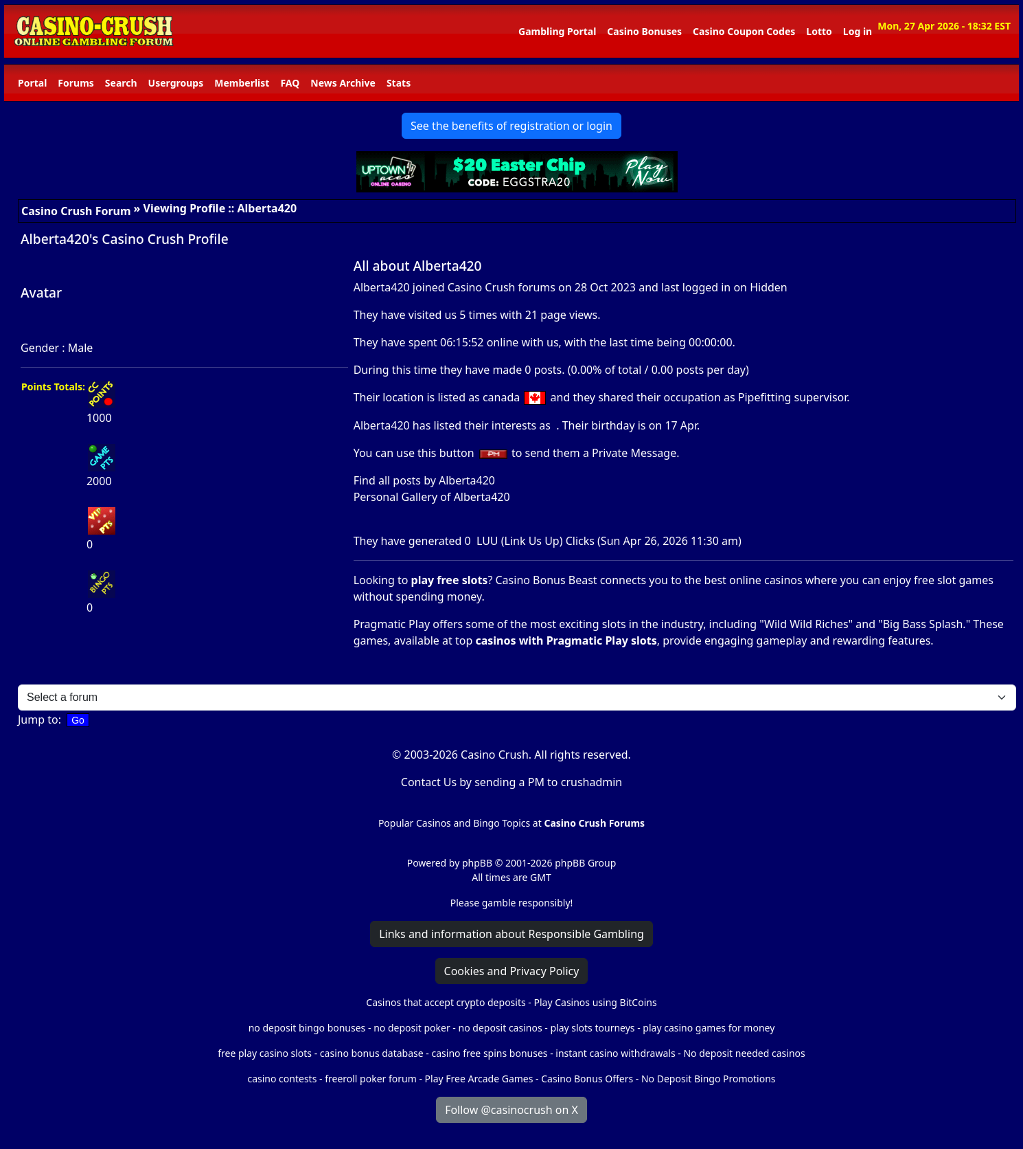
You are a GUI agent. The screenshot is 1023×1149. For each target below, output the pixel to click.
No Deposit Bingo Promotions (708, 1078)
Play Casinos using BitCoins (594, 1002)
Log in (857, 31)
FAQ (289, 82)
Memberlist (241, 82)
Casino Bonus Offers (587, 1078)
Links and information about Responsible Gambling (511, 933)
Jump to (38, 719)
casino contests (282, 1078)
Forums (75, 82)
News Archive (343, 82)
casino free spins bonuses (489, 1053)
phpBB (477, 862)
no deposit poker (411, 1027)
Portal (32, 82)
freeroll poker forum (371, 1078)
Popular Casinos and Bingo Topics (454, 822)
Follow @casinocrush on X (511, 1109)
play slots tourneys (592, 1027)
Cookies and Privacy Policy (511, 971)
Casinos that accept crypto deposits (445, 1002)
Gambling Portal (557, 31)
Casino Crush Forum (76, 211)
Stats (399, 82)
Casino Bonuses (644, 31)
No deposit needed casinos (744, 1053)
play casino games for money (708, 1027)
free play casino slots (265, 1053)
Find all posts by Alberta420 (424, 480)
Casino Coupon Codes (744, 31)
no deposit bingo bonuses (307, 1027)
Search (121, 82)
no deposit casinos (500, 1027)
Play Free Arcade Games (479, 1078)
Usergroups (176, 82)
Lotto (818, 31)
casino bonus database (372, 1053)
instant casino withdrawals (616, 1053)
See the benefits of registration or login (511, 125)
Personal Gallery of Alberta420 (432, 496)
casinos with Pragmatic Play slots (565, 640)
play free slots (449, 580)
